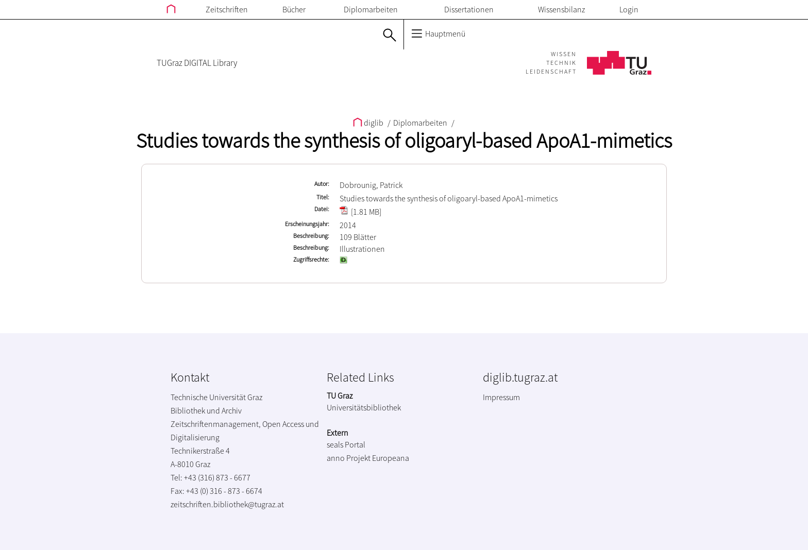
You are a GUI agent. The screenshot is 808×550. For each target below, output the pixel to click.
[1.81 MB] (360, 212)
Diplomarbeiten (371, 9)
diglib (369, 122)
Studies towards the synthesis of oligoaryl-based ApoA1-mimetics (404, 140)
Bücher (294, 9)
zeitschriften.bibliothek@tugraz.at (227, 504)
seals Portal (346, 444)
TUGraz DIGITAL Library (197, 62)
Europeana (390, 458)
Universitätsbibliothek (364, 407)
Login (628, 9)
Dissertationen (469, 9)
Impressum (501, 397)
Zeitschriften (227, 9)
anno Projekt (349, 458)
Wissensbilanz (561, 9)
